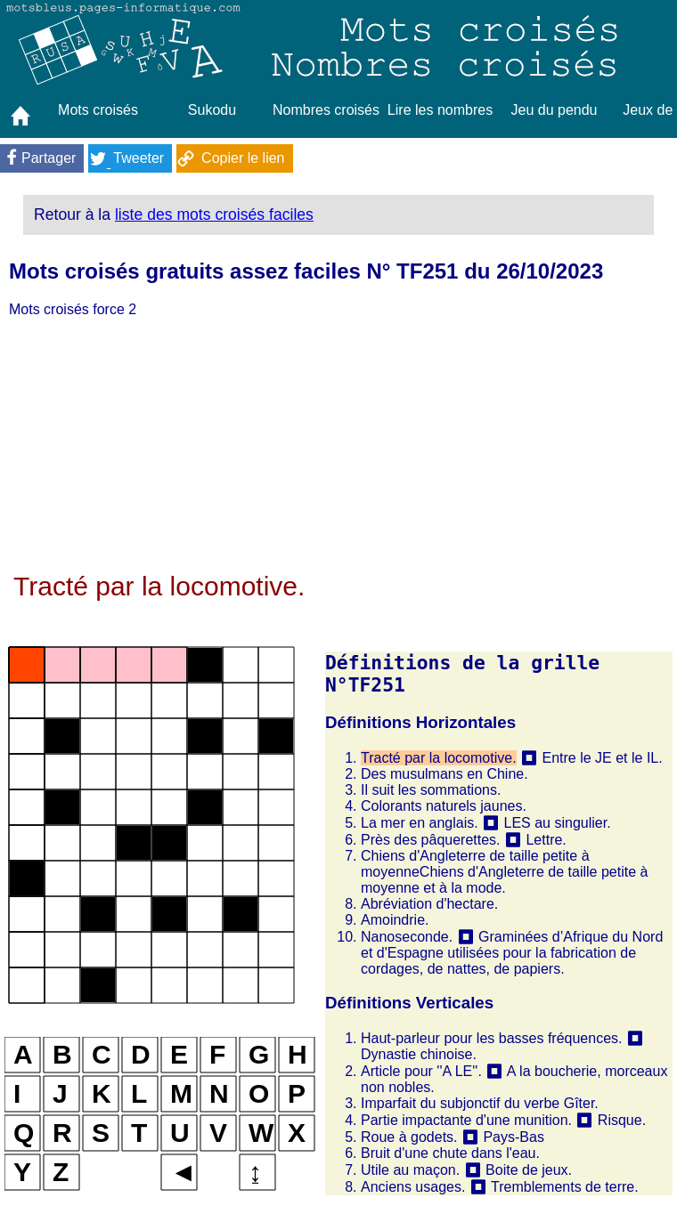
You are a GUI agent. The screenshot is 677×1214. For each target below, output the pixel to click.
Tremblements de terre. (565, 1186)
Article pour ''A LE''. (421, 1071)
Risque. (622, 1120)
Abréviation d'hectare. (429, 903)
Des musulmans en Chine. (444, 773)
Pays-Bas (513, 1137)
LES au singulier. (557, 822)
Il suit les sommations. (431, 789)
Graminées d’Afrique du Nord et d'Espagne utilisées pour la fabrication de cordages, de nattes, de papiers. (512, 952)
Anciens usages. (413, 1186)
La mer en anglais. (419, 822)
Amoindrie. (394, 919)
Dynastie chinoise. (419, 1054)
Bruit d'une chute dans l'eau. (450, 1153)
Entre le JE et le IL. (602, 757)
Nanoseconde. (407, 936)
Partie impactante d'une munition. (466, 1120)
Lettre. (546, 839)
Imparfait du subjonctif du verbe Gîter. (480, 1103)
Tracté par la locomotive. (439, 757)
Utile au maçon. (410, 1170)
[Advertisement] (338, 446)
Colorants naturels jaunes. (443, 805)
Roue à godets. (409, 1137)
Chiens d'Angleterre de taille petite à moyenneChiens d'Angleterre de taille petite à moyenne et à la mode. (504, 871)
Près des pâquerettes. (431, 839)
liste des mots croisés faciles (214, 214)
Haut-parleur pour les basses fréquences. (492, 1038)
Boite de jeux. (528, 1170)
